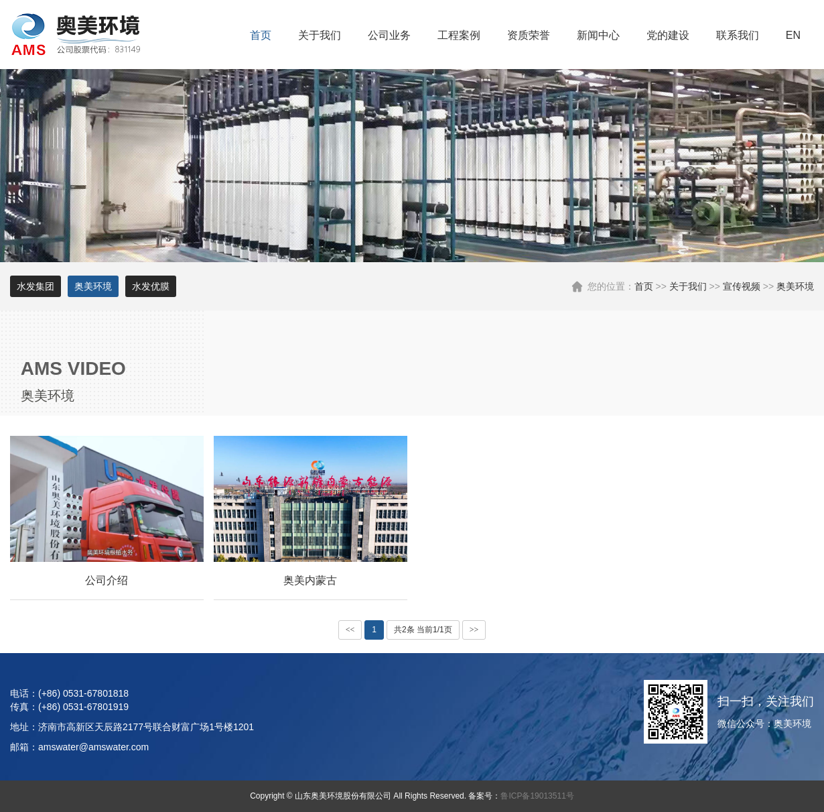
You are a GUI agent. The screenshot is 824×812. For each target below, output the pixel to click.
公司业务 (389, 35)
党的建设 (667, 35)
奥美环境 (795, 286)
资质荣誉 (528, 35)
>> (474, 629)
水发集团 (35, 286)
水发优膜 (150, 286)
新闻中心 (598, 35)
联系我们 (737, 35)
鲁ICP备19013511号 (536, 796)
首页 (260, 35)
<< (350, 629)
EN (793, 35)
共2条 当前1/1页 (423, 629)
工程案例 (458, 35)
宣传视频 (741, 286)
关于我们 (319, 35)
